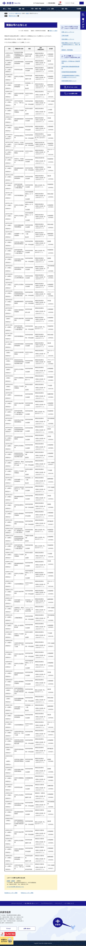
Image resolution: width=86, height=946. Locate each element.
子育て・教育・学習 (36, 8)
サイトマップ (58, 903)
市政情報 (79, 8)
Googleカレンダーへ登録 (10, 892)
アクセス (8, 928)
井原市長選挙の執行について (69, 80)
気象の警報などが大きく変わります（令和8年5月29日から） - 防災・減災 (71, 44)
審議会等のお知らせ (13, 15)
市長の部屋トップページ (68, 39)
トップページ (11, 13)
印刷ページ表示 (53, 30)
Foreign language (39, 3)
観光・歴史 (64, 8)
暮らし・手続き (7, 8)
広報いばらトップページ (68, 32)
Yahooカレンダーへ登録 (27, 892)
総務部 (8, 881)
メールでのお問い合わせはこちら (15, 886)
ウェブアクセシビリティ (47, 903)
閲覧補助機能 (51, 3)
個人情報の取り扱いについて (32, 903)
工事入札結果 (65, 35)
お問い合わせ (27, 928)
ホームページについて (16, 903)
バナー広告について (69, 903)
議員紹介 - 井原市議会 (67, 49)
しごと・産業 (50, 8)
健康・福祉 (21, 8)
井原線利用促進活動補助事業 (69, 72)
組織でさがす (18, 13)
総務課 (27, 13)
